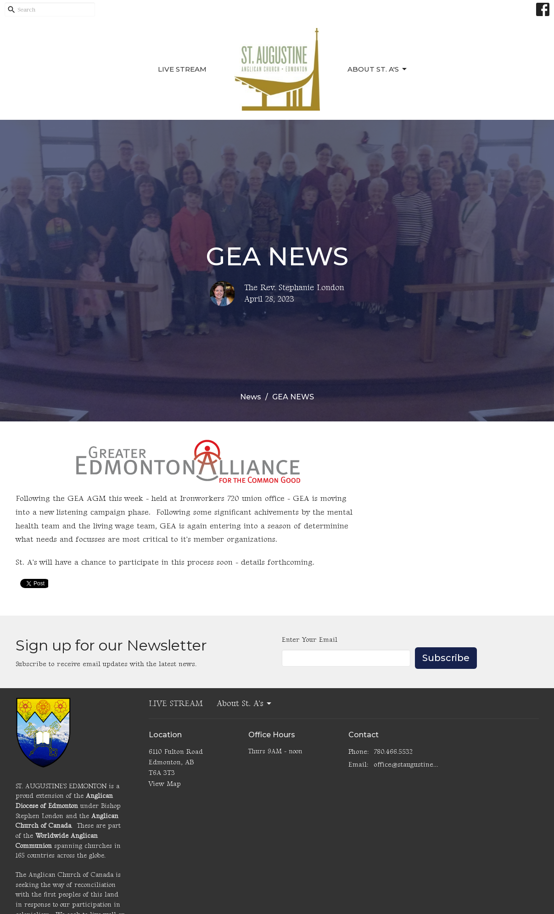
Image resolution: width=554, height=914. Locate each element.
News (250, 397)
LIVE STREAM (182, 69)
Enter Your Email (309, 639)
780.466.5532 (393, 751)
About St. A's (377, 69)
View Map (165, 783)
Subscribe (446, 657)
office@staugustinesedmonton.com (406, 764)
